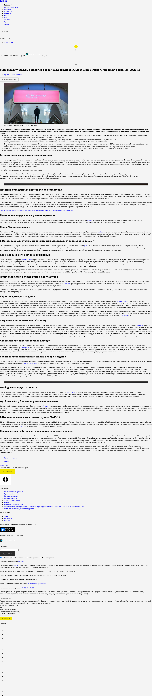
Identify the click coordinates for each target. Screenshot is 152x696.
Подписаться (7, 475)
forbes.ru (21, 566)
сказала (125, 318)
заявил (61, 440)
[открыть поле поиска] (1, 35)
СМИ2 (1, 602)
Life (5, 18)
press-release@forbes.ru (37, 588)
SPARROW (5, 602)
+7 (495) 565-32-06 (27, 592)
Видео (6, 15)
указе (86, 248)
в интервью (25, 350)
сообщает (140, 327)
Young (6, 24)
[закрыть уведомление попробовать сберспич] (1, 55)
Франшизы (8, 11)
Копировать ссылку (9, 79)
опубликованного (123, 303)
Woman (7, 20)
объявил (45, 410)
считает (21, 430)
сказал (89, 222)
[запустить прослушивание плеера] (76, 50)
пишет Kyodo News (30, 366)
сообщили (101, 234)
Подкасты (8, 13)
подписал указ (26, 262)
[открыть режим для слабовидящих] (76, 46)
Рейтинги (7, 9)
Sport (6, 22)
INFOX (8, 602)
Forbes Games (11, 7)
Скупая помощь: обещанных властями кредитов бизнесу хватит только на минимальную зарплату (36, 212)
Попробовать (46, 56)
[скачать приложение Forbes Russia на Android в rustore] (7, 533)
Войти (6, 31)
